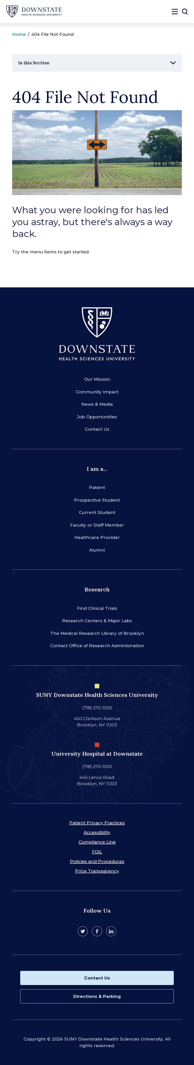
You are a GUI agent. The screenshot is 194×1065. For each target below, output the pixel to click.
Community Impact (97, 391)
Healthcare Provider (97, 537)
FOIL (97, 851)
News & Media (97, 404)
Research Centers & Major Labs (97, 620)
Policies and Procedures (97, 861)
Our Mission (97, 379)
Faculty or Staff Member (97, 525)
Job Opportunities (97, 416)
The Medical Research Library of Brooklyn (97, 633)
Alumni (97, 550)
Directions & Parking (97, 996)
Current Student (97, 512)
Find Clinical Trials (97, 608)
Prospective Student (97, 500)
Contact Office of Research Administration (97, 645)
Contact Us (97, 429)
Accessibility (97, 832)
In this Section (33, 63)
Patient (97, 487)
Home (19, 34)
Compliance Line (97, 841)
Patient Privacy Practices (97, 822)
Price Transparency (97, 870)
